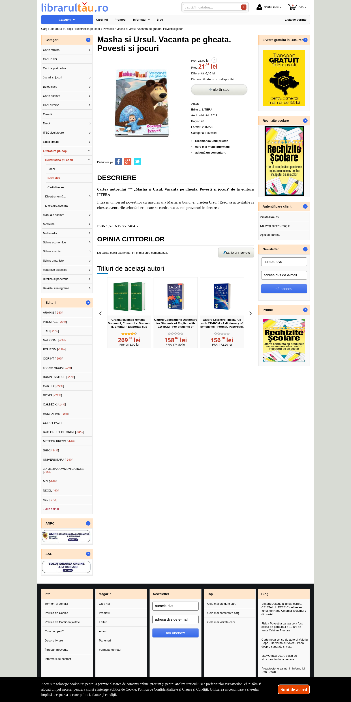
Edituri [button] (50, 302)
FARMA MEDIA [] (57, 367)
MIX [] (50, 481)
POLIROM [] (54, 349)
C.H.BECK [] (54, 404)
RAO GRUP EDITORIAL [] (63, 432)
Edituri (103, 622)
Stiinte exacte (51, 251)
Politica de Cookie (56, 613)
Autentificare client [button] (277, 206)
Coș (296, 7)
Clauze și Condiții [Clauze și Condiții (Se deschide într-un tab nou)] (195, 689)
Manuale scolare (53, 215)
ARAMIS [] (53, 312)
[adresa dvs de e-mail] (284, 275)
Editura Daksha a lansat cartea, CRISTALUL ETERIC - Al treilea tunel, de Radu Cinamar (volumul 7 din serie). (283, 609)
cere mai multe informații (212, 146)
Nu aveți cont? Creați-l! (275, 226)
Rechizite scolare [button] (276, 120)
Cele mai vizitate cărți (221, 622)
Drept (46, 123)
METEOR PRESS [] (59, 441)
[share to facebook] (118, 161)
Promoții (104, 613)
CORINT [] (53, 358)
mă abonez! (284, 289)
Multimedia (50, 233)
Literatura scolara (56, 205)
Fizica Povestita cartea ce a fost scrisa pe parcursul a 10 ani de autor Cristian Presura (282, 627)
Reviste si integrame (56, 288)
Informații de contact (58, 659)
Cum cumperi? (54, 631)
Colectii (48, 114)
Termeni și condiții (56, 603)
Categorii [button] (52, 40)
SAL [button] (48, 554)
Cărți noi (104, 603)
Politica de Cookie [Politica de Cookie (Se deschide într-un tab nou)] (122, 689)
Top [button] (210, 594)
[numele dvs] (284, 261)
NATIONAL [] (54, 340)
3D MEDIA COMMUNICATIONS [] (63, 470)
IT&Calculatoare (53, 132)
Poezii (51, 169)
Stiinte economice (54, 242)
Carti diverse (51, 105)
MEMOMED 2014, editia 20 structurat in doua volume (279, 657)
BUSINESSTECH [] (59, 377)
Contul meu (267, 7)
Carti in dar (50, 59)
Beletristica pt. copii (59, 160)
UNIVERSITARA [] (58, 459)
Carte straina (51, 50)
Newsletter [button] (271, 249)
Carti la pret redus (54, 68)
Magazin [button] (105, 594)
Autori (103, 631)
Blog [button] (264, 594)
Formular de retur (110, 649)
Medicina (49, 224)
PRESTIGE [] (55, 321)
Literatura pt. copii (55, 151)
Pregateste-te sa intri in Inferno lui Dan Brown (283, 670)
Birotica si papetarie (55, 279)
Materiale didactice (55, 269)
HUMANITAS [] (56, 413)
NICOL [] (51, 490)
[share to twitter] (137, 161)
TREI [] (51, 331)
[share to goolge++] (127, 161)
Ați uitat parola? (270, 234)
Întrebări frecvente (56, 649)
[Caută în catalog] (243, 7)
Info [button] (47, 594)
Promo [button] (268, 310)
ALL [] (50, 499)
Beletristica (50, 86)
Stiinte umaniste (53, 260)
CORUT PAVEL (53, 423)
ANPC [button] (50, 523)
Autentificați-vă (269, 216)
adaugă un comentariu (210, 152)
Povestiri (211, 132)
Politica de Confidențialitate (62, 622)
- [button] (88, 40)
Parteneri (105, 640)
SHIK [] (51, 450)
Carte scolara (51, 96)
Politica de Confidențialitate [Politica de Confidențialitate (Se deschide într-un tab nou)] (158, 689)
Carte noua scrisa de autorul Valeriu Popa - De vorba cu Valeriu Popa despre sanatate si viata (284, 643)
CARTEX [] (53, 386)
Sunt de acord (293, 689)
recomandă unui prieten (211, 141)
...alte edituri (51, 509)
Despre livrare (54, 640)
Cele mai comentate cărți (223, 613)
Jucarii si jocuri (52, 77)
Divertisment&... (55, 196)
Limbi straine (51, 141)
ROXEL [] (52, 395)
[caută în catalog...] (210, 7)
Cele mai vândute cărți (221, 603)
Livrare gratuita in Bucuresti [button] (284, 40)
